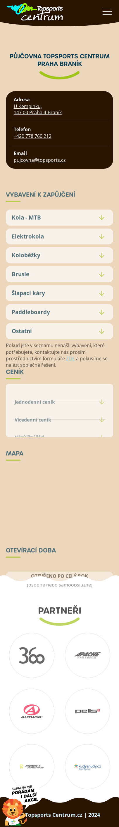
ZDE (70, 367)
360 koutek (31, 655)
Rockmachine (31, 766)
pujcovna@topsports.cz (39, 160)
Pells (87, 711)
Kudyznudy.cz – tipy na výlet (87, 766)
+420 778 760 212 (32, 136)
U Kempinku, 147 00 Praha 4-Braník (38, 109)
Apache (87, 655)
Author (31, 711)
